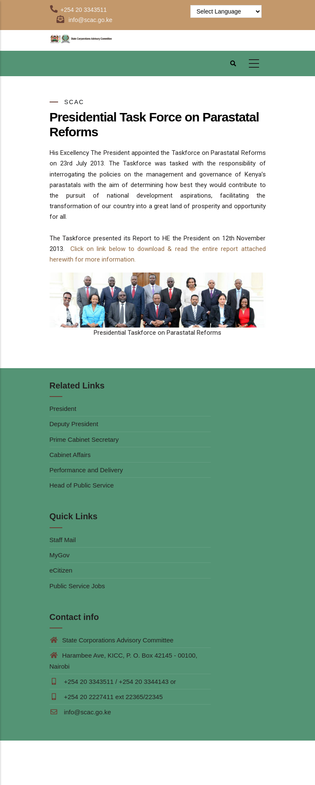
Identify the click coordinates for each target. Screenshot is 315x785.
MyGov (60, 555)
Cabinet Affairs (70, 454)
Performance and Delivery (86, 470)
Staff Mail (63, 539)
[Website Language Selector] (226, 11)
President (63, 408)
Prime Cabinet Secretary (84, 439)
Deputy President (74, 423)
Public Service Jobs (77, 585)
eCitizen (61, 570)
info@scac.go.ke (80, 712)
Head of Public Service (82, 485)
